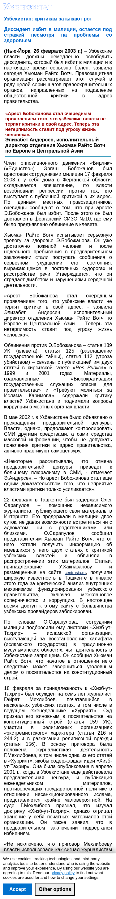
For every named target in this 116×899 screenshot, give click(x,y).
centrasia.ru (75, 572)
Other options (55, 889)
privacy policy (62, 872)
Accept (17, 889)
